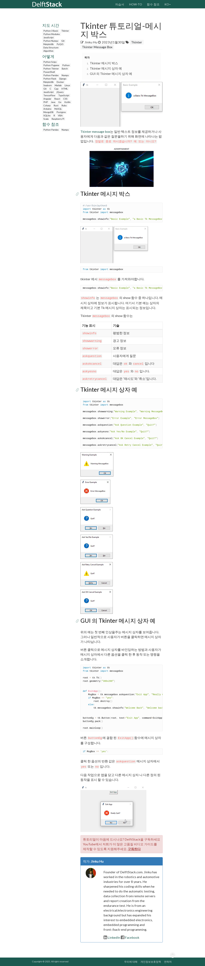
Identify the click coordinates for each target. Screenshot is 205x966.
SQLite (46, 115)
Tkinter (65, 30)
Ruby (64, 105)
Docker (60, 82)
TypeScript (63, 95)
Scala (46, 118)
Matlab (58, 85)
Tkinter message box (95, 131)
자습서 (119, 4)
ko (167, 4)
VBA (60, 115)
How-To (135, 4)
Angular (47, 98)
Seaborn (47, 85)
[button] (121, 168)
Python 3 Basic (50, 30)
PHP (45, 102)
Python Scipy (50, 61)
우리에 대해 (130, 961)
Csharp (47, 105)
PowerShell (49, 72)
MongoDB (48, 112)
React (57, 98)
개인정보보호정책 (150, 961)
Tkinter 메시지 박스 (104, 63)
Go (59, 102)
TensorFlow (49, 95)
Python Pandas (51, 75)
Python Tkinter (51, 68)
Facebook (130, 937)
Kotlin (67, 102)
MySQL (58, 108)
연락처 (168, 961)
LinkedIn (111, 937)
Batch (65, 68)
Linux (67, 85)
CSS (65, 98)
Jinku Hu (91, 42)
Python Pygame (51, 65)
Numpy (65, 75)
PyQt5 (60, 44)
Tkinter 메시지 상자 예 (106, 68)
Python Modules (51, 34)
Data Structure (50, 47)
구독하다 (134, 849)
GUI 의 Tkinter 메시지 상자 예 (111, 73)
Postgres (61, 112)
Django (62, 78)
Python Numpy (50, 40)
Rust (56, 105)
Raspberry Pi (58, 118)
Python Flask (49, 78)
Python (66, 65)
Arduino (47, 108)
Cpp (56, 88)
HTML (65, 88)
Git (63, 40)
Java (53, 102)
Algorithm (48, 50)
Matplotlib (48, 44)
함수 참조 (153, 4)
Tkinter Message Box (97, 47)
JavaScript (48, 37)
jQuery (60, 92)
